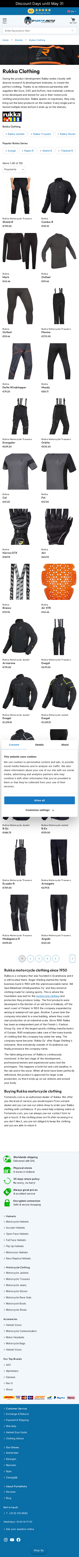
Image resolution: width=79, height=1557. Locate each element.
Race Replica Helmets (18, 1258)
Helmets (11, 1216)
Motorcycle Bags (15, 1343)
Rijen (9, 1471)
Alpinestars (12, 1370)
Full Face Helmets (16, 1240)
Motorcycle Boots (16, 1303)
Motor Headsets (15, 1337)
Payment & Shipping (17, 1420)
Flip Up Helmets (15, 1246)
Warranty (11, 1426)
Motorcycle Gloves (17, 1291)
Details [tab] (39, 744)
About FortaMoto (16, 1486)
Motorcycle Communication (21, 1331)
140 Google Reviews (42, 13)
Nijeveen (11, 1465)
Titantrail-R (67, 150)
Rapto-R (29, 150)
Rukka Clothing (37, 40)
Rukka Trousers (42, 134)
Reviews (11, 1491)
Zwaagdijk (12, 1477)
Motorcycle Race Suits (18, 1297)
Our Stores (12, 1447)
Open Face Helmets (17, 1233)
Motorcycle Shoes (16, 1309)
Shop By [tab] (39, 1550)
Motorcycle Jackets (17, 1272)
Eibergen (11, 1459)
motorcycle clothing (48, 996)
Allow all (39, 800)
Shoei (9, 1389)
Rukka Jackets (16, 134)
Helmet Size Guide (16, 1432)
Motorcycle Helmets (17, 1221)
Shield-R (47, 150)
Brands (19, 40)
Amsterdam (12, 1452)
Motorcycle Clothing (18, 1267)
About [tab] (65, 744)
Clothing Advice (15, 1438)
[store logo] (39, 20)
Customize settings (40, 810)
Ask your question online (20, 1529)
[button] (71, 11)
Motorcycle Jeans (16, 1285)
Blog (8, 1498)
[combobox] (39, 30)
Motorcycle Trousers (18, 1279)
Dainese (10, 1377)
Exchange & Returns (17, 1413)
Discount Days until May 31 (39, 3)
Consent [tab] (14, 744)
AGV (8, 1364)
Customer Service (16, 1408)
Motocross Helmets (17, 1252)
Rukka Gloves (68, 134)
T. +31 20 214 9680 (17, 1513)
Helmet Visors (14, 1325)
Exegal (12, 150)
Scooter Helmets (15, 1227)
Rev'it (9, 1383)
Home (6, 40)
